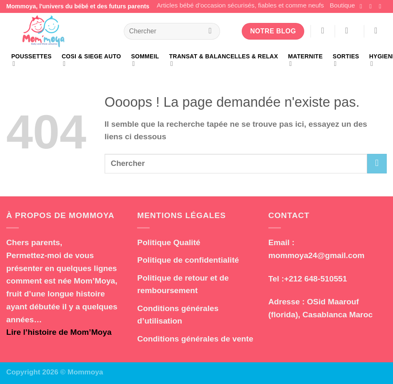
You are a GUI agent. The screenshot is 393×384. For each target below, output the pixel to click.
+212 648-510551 (315, 278)
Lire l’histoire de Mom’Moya (59, 332)
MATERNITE (305, 60)
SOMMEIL (145, 60)
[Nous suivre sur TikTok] (382, 6)
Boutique (342, 5)
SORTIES (346, 60)
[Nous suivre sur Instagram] (372, 6)
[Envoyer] (210, 31)
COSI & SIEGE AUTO (91, 60)
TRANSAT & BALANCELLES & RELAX (223, 60)
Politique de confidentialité (188, 260)
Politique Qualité (168, 242)
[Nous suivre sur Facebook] (362, 6)
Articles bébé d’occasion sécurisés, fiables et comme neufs (240, 5)
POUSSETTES (31, 60)
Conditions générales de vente (195, 338)
